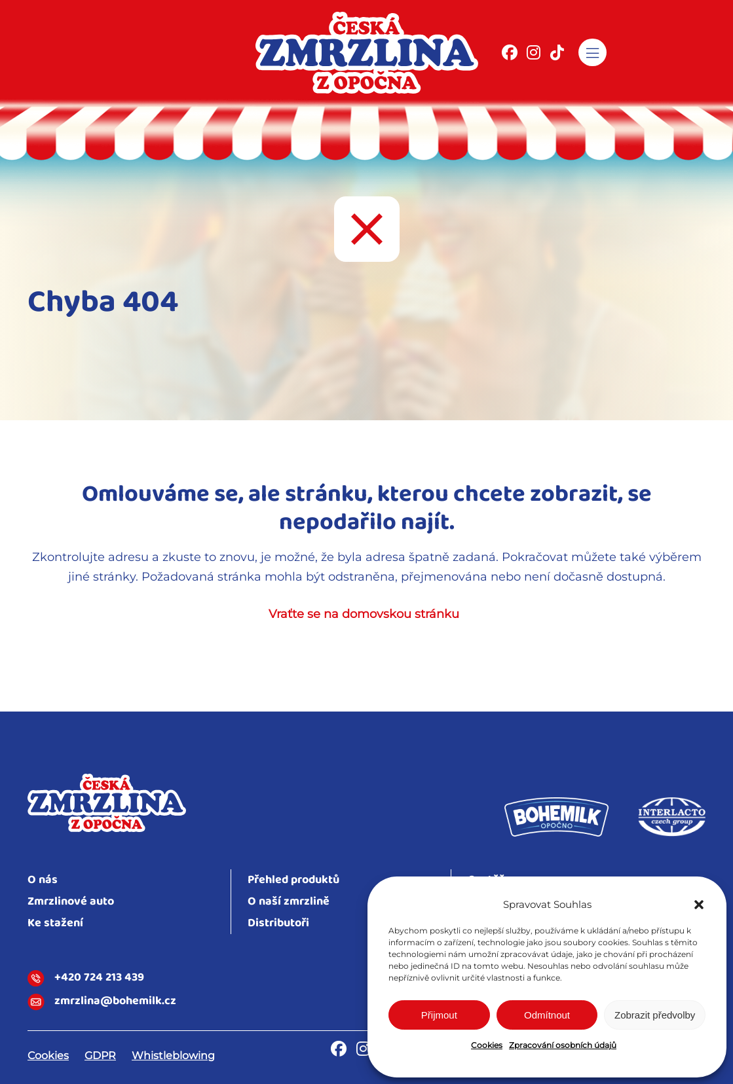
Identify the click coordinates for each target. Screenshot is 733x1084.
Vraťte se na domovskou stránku (364, 614)
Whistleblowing (173, 1055)
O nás (43, 880)
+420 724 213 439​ (86, 978)
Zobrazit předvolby (654, 1015)
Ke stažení (55, 923)
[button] (698, 904)
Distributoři (278, 923)
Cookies (486, 1045)
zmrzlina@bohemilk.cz (102, 1002)
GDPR (100, 1055)
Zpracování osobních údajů (562, 1045)
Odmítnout (547, 1015)
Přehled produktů (293, 880)
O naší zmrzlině (288, 901)
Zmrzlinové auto (71, 901)
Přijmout (439, 1015)
